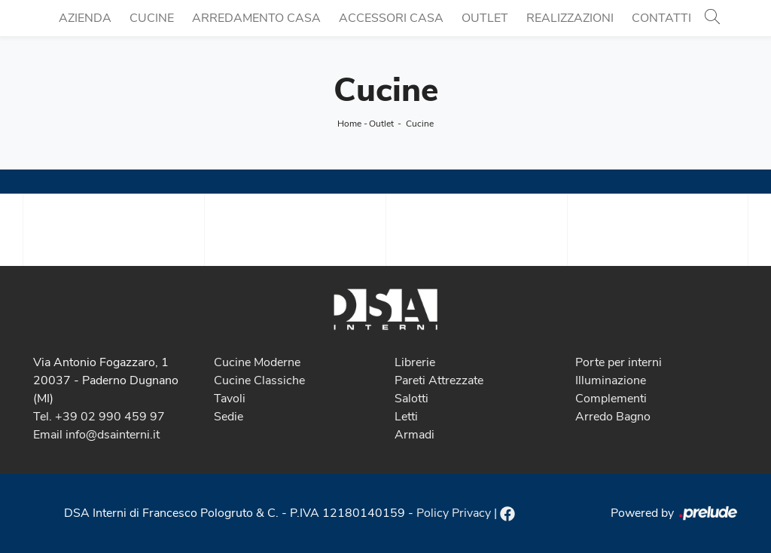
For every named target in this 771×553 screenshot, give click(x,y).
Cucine (152, 18)
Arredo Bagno (613, 416)
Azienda (85, 18)
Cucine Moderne (257, 362)
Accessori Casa (391, 18)
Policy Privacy (453, 513)
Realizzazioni (570, 18)
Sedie (228, 416)
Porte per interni (618, 362)
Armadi (414, 434)
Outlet (485, 18)
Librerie (415, 362)
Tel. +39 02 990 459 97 (99, 416)
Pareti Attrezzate (439, 380)
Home (349, 124)
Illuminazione (610, 380)
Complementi (611, 398)
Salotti (411, 398)
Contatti (661, 18)
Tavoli (229, 398)
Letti (406, 416)
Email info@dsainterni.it (96, 434)
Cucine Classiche (259, 380)
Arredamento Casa (256, 18)
